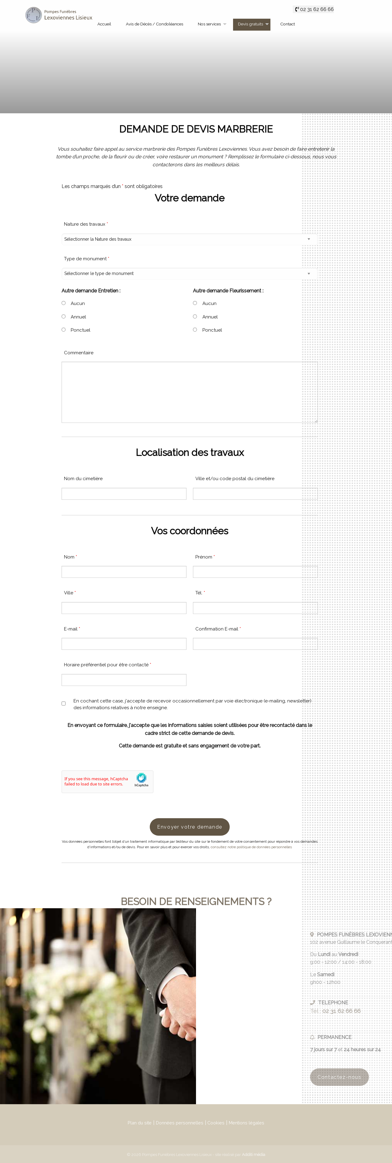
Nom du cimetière (83, 478)
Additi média (253, 1154)
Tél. (200, 593)
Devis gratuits (250, 23)
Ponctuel (80, 330)
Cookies (215, 1122)
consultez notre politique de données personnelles (251, 847)
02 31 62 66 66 (317, 9)
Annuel (78, 317)
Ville (70, 593)
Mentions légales (246, 1122)
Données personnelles (179, 1122)
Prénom (205, 557)
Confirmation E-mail (218, 629)
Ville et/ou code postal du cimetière (234, 478)
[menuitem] (104, 25)
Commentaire (78, 353)
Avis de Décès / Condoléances (154, 23)
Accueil (104, 23)
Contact (287, 23)
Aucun (78, 303)
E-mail (72, 629)
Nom (70, 557)
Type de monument (86, 259)
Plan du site (140, 1122)
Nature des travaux (86, 224)
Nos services (209, 23)
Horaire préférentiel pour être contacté (107, 665)
